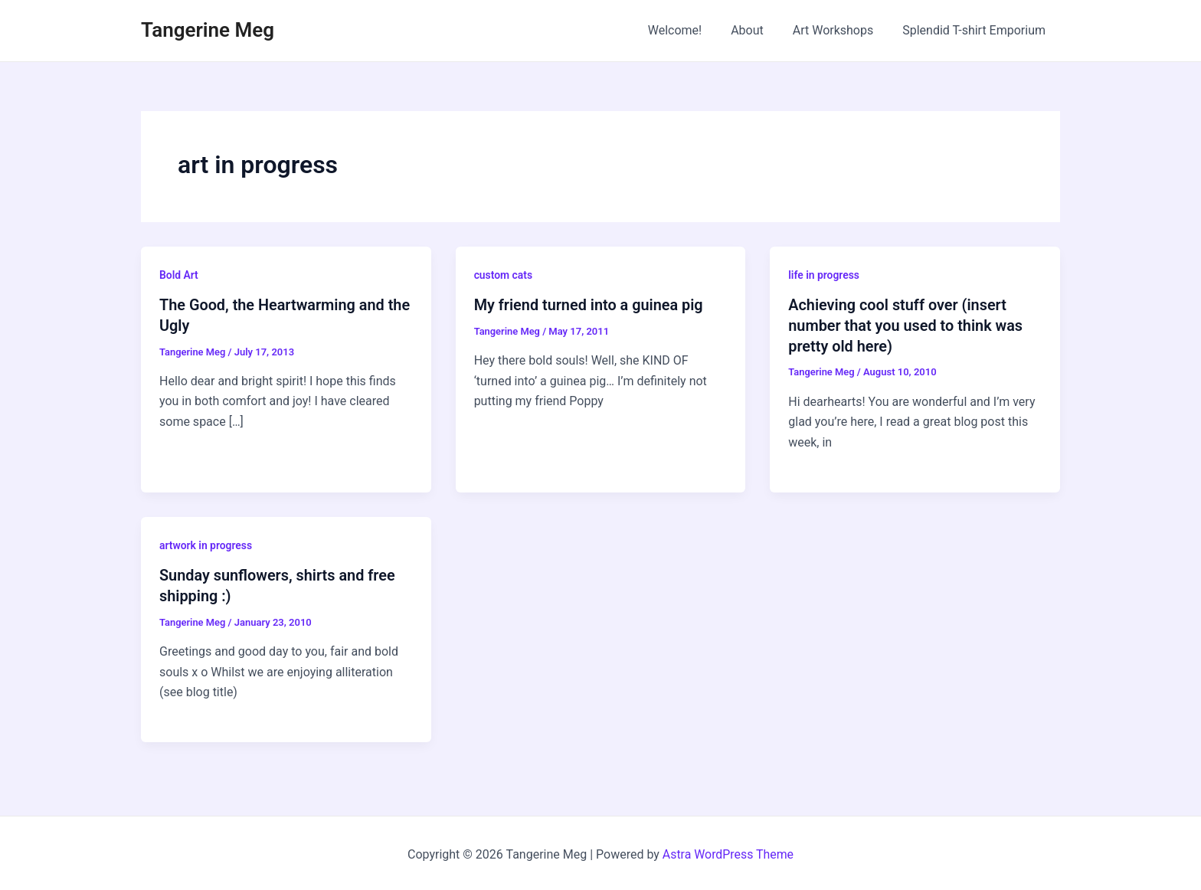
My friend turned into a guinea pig (589, 305)
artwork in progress (206, 544)
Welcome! (691, 30)
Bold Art (178, 275)
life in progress (823, 275)
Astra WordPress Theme (728, 851)
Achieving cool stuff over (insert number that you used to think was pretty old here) (906, 325)
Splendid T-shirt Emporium (976, 30)
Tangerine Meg (207, 29)
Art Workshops (840, 30)
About (758, 30)
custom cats (503, 275)
